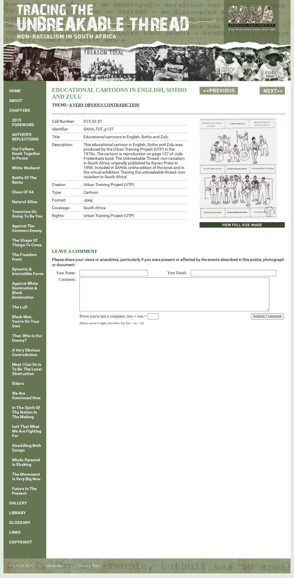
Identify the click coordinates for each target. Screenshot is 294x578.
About (16, 100)
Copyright (20, 542)
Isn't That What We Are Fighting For (27, 431)
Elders (18, 383)
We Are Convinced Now (26, 395)
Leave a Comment (74, 251)
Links (15, 532)
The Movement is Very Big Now (26, 476)
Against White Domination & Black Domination (25, 290)
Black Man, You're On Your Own (25, 321)
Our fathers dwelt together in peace (26, 153)
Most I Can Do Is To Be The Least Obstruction (27, 369)
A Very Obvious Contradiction (26, 352)
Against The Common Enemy (27, 228)
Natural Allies (24, 201)
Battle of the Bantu (24, 180)
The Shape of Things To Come (27, 242)
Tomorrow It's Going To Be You (27, 213)
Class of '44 (23, 192)
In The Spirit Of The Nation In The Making (26, 412)
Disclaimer (54, 566)
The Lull (19, 307)
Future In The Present (24, 491)
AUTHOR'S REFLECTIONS (25, 136)
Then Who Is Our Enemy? (27, 338)
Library (17, 512)
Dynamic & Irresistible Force (28, 271)
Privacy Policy (90, 566)
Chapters (19, 110)
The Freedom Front (24, 257)
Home (15, 91)
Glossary (19, 522)
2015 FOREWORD (23, 122)
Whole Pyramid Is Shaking (26, 462)
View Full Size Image (223, 224)
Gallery (18, 503)
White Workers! (26, 168)
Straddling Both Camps (26, 447)
